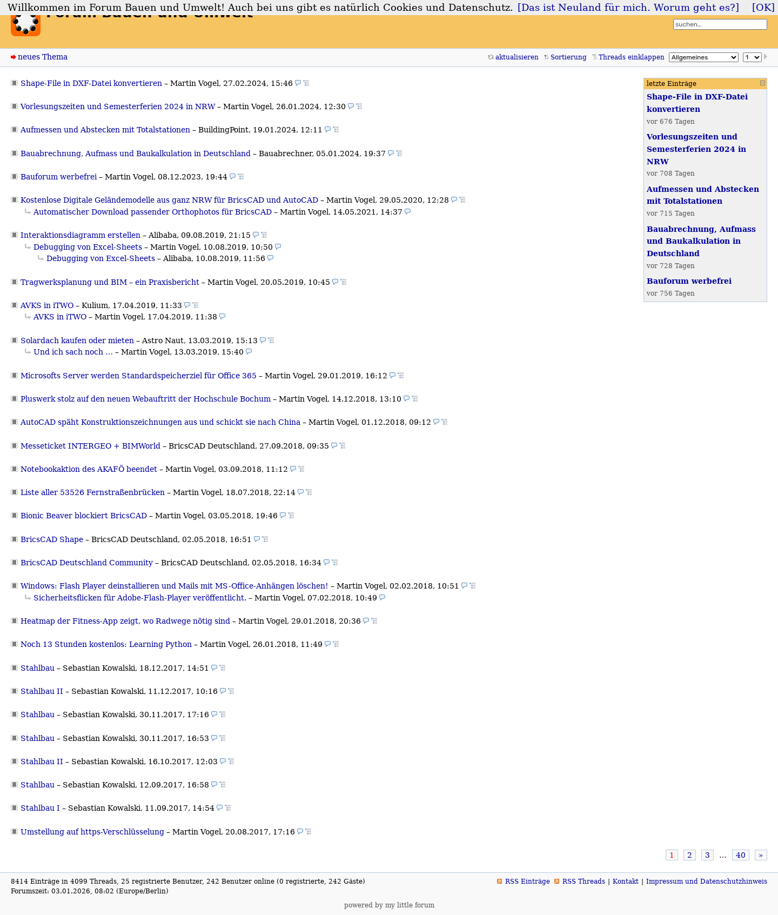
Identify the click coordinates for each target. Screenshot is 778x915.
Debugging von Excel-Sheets (87, 247)
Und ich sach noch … (73, 352)
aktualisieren (517, 57)
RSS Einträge (527, 881)
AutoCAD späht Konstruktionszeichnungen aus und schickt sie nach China (160, 422)
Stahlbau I (40, 808)
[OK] (763, 7)
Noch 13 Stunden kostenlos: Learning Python (106, 644)
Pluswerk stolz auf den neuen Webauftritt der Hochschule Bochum (146, 399)
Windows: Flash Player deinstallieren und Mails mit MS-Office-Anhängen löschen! (174, 586)
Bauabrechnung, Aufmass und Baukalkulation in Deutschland (136, 153)
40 (741, 855)
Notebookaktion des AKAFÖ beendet (89, 469)
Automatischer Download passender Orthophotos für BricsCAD (152, 212)
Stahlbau (38, 668)
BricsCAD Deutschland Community (87, 562)
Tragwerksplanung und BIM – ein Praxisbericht (110, 282)
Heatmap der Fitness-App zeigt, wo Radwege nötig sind (125, 621)
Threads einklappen (632, 57)
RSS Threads (583, 881)
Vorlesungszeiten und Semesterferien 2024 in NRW (118, 106)
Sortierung (569, 57)
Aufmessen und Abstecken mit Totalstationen (105, 129)
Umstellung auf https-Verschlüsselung (92, 831)
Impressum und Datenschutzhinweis (706, 881)
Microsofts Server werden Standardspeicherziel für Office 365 (139, 375)
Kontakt (626, 881)
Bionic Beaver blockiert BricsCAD (84, 515)
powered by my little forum (389, 905)
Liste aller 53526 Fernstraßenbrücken (93, 492)
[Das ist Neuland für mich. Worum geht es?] (628, 7)
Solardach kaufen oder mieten (77, 340)
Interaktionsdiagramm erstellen (80, 235)
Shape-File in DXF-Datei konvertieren (91, 83)
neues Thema (43, 56)
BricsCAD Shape (52, 539)
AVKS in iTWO (47, 305)
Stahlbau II (42, 691)
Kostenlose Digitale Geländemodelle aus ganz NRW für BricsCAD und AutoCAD (169, 200)
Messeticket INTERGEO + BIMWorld (90, 446)
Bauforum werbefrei (59, 176)
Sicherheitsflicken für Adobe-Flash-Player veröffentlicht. (139, 597)
